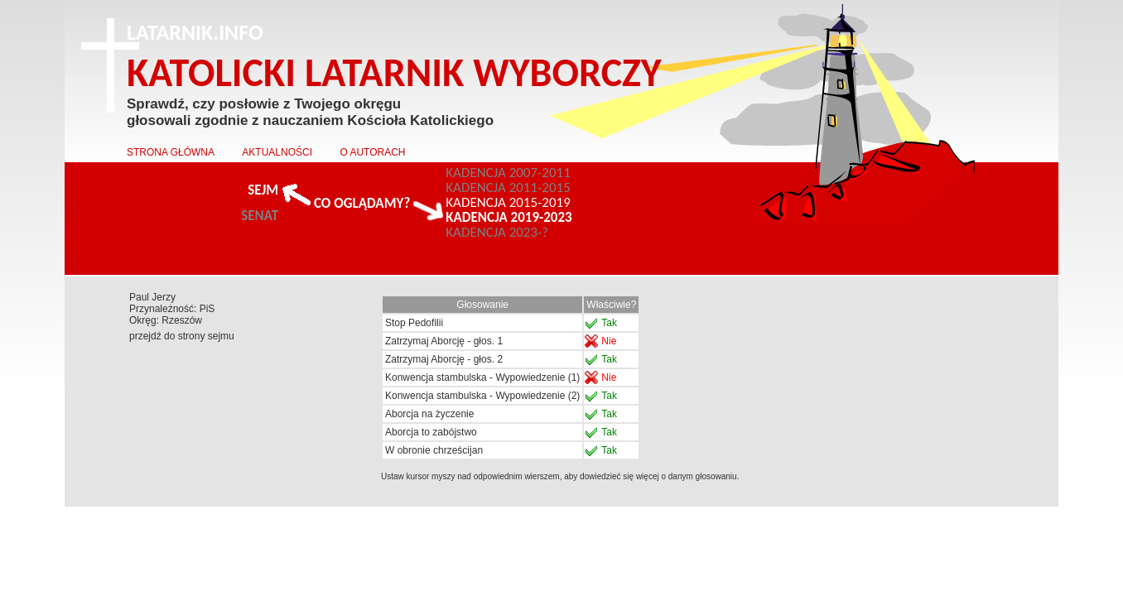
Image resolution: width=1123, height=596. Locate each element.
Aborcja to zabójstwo (431, 432)
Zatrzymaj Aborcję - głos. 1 (444, 341)
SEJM (263, 190)
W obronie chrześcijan (434, 450)
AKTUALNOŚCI (277, 152)
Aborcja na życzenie (429, 414)
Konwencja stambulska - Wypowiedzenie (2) (482, 395)
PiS (207, 309)
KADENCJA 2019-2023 (508, 217)
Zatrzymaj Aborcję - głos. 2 (444, 359)
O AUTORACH (372, 152)
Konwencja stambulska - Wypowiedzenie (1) (482, 377)
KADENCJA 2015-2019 (508, 203)
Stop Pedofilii (414, 323)
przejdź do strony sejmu (181, 336)
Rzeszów (181, 320)
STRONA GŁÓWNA (170, 152)
